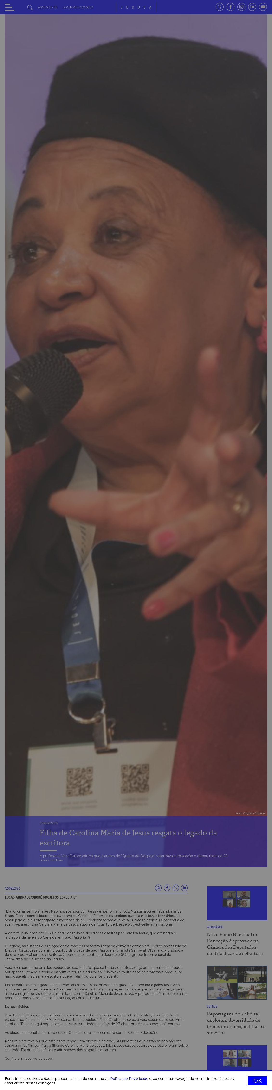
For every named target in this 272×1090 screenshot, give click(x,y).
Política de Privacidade (129, 1079)
